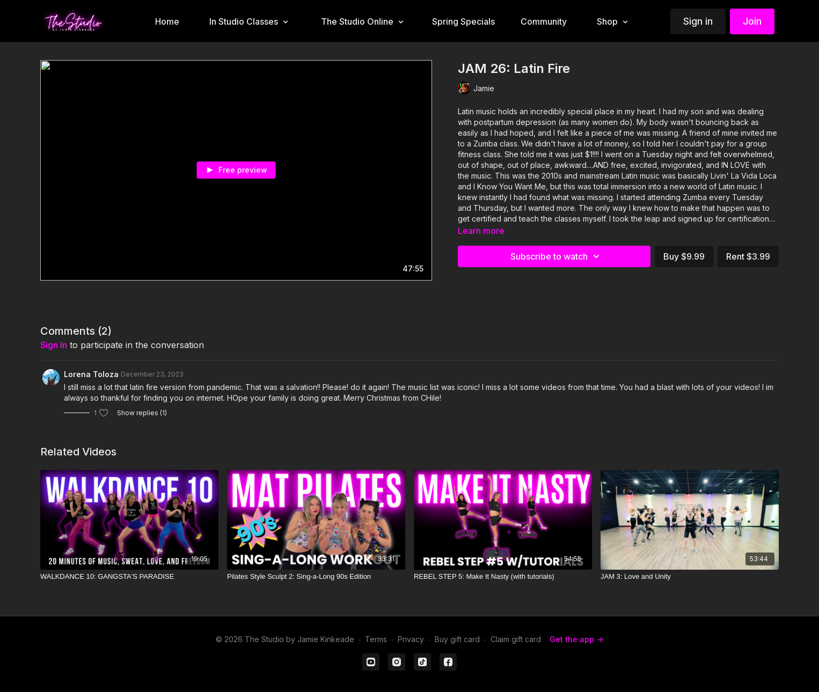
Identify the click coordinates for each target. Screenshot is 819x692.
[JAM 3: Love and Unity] (690, 576)
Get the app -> (576, 639)
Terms (376, 639)
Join (752, 21)
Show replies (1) (142, 413)
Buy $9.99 (684, 256)
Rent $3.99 (748, 256)
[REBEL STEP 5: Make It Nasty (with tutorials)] (503, 576)
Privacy (411, 639)
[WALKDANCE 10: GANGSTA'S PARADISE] (129, 576)
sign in (53, 345)
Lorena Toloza (91, 374)
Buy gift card (457, 639)
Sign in (698, 21)
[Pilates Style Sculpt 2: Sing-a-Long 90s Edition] (316, 576)
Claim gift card (516, 639)
